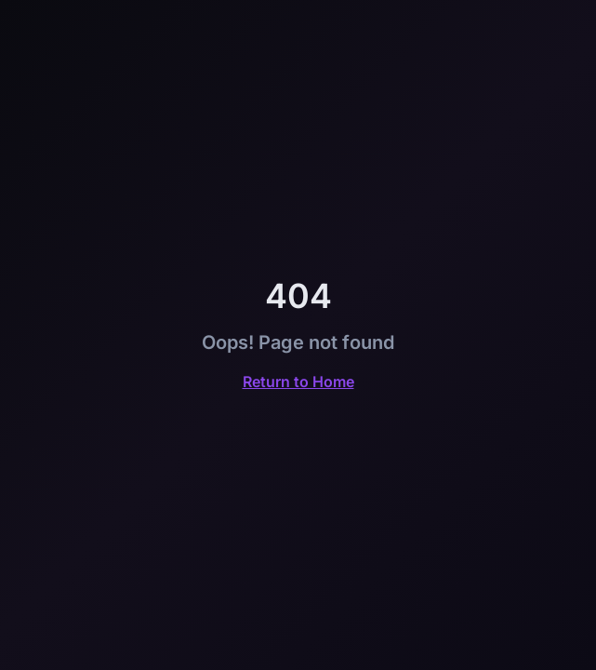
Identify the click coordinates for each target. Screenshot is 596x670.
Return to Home (298, 381)
